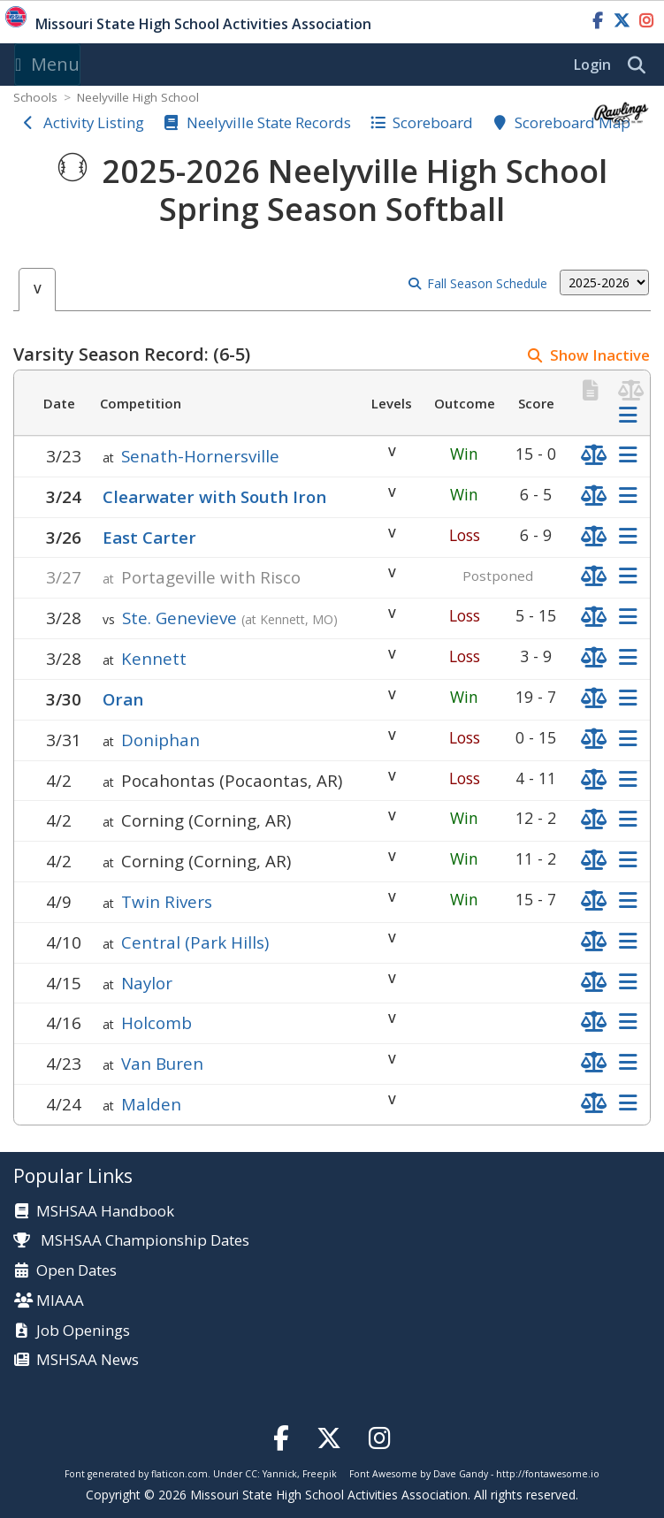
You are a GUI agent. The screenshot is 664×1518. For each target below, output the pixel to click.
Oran (123, 699)
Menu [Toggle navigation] (47, 64)
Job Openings (83, 1331)
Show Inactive (600, 355)
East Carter (149, 537)
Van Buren (162, 1063)
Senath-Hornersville (200, 456)
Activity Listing (93, 122)
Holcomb (156, 1022)
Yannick (280, 1474)
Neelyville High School (138, 97)
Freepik (319, 1474)
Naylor (146, 983)
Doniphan (160, 739)
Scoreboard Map (572, 122)
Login (592, 64)
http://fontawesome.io (547, 1474)
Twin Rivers (166, 901)
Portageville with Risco (211, 577)
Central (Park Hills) (195, 942)
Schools (35, 97)
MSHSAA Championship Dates (131, 1240)
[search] (641, 65)
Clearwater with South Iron (214, 496)
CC (251, 1474)
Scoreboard (433, 122)
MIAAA (60, 1301)
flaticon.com (179, 1474)
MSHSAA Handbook (105, 1211)
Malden (151, 1104)
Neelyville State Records (269, 122)
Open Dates (76, 1270)
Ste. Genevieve (179, 617)
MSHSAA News (87, 1360)
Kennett (154, 658)
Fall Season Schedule (487, 283)
